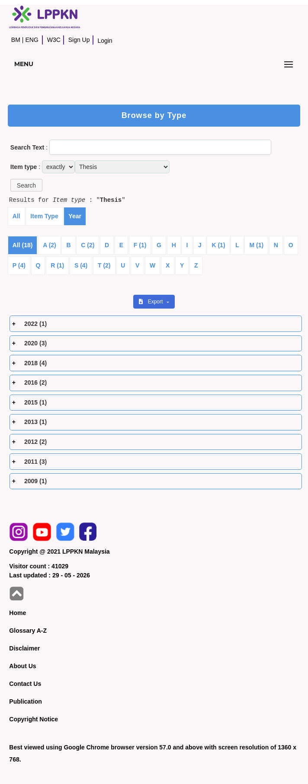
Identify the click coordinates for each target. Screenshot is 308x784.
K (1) (218, 245)
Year (74, 216)
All (16, 216)
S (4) (80, 265)
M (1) (256, 245)
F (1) (140, 245)
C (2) (87, 245)
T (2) (104, 265)
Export (151, 302)
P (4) (19, 265)
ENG (31, 39)
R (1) (57, 265)
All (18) (23, 245)
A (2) (49, 245)
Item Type (44, 216)
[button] (26, 185)
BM (15, 39)
